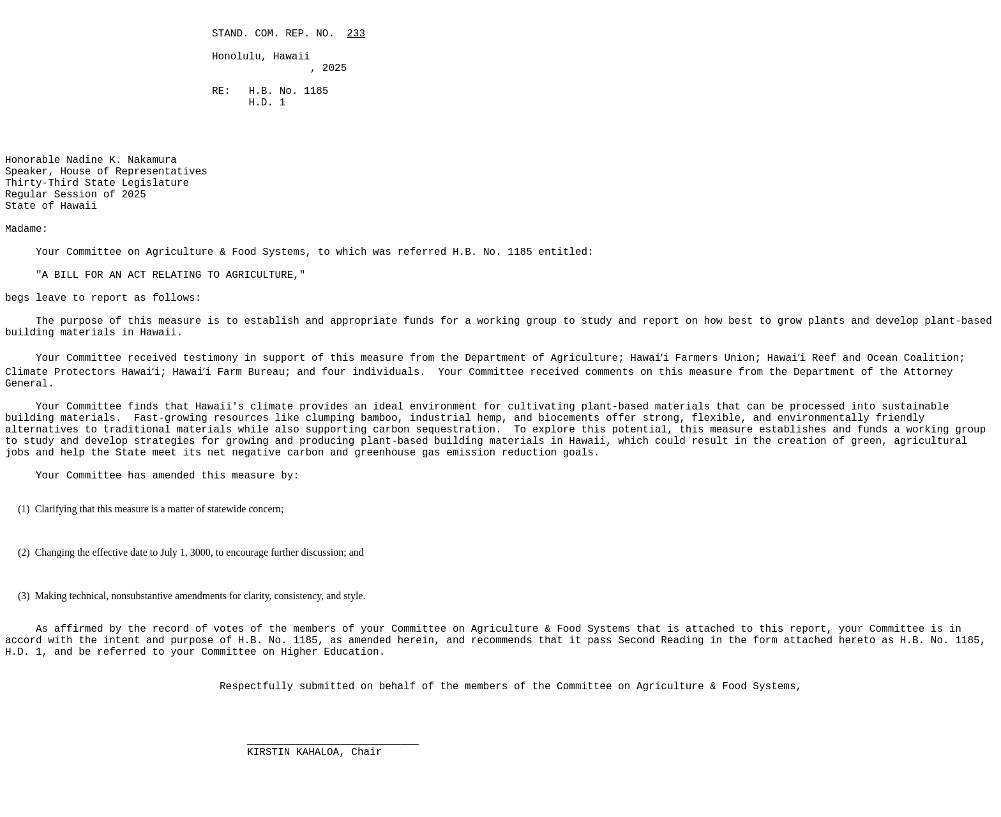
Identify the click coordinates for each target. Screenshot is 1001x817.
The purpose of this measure (121, 321)
